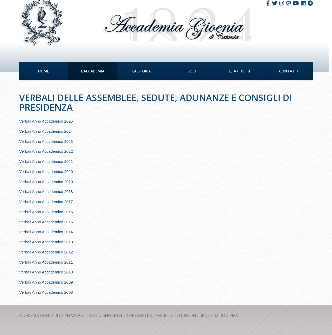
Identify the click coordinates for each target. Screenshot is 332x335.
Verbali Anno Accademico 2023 (46, 141)
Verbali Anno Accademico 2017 (46, 201)
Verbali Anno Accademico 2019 (46, 181)
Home (43, 71)
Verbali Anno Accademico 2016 (46, 212)
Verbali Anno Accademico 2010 (46, 272)
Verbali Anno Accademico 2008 (46, 292)
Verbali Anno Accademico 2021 (46, 161)
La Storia (141, 71)
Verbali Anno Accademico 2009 (46, 282)
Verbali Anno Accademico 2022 (46, 151)
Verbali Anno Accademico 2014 (46, 232)
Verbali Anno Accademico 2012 (46, 252)
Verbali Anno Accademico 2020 (46, 171)
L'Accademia (92, 71)
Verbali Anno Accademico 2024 (46, 131)
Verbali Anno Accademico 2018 (46, 191)
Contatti (288, 71)
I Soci (190, 71)
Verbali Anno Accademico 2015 (46, 222)
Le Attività (240, 71)
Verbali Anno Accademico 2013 (46, 242)
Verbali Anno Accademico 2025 (46, 121)
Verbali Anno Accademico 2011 (46, 262)
